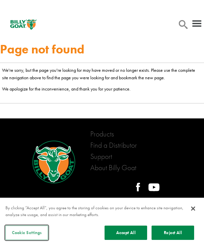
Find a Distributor (113, 145)
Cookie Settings (27, 232)
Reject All (173, 232)
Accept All (125, 232)
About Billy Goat (113, 168)
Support (101, 156)
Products (102, 134)
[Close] (193, 208)
